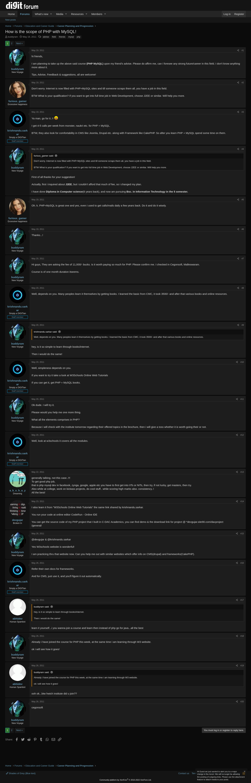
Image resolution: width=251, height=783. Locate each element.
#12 (242, 435)
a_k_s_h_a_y (17, 490)
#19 (242, 665)
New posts (10, 19)
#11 (242, 399)
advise (46, 37)
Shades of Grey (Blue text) (21, 773)
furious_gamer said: (44, 155)
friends (62, 37)
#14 (242, 501)
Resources (77, 14)
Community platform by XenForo (125, 780)
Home (11, 14)
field (54, 37)
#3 (243, 112)
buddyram (13, 36)
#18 (242, 636)
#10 (242, 362)
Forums (25, 14)
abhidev (17, 618)
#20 (242, 701)
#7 (243, 258)
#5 (243, 199)
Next (18, 43)
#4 (243, 149)
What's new (41, 14)
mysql (71, 37)
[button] (51, 14)
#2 (243, 82)
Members (96, 14)
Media (59, 14)
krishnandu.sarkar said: (45, 331)
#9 (243, 325)
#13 (242, 472)
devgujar (17, 519)
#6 (243, 229)
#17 (242, 600)
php (78, 37)
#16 (242, 563)
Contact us (183, 773)
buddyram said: (41, 606)
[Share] (238, 51)
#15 (242, 533)
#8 (243, 288)
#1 (243, 50)
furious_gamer (17, 101)
